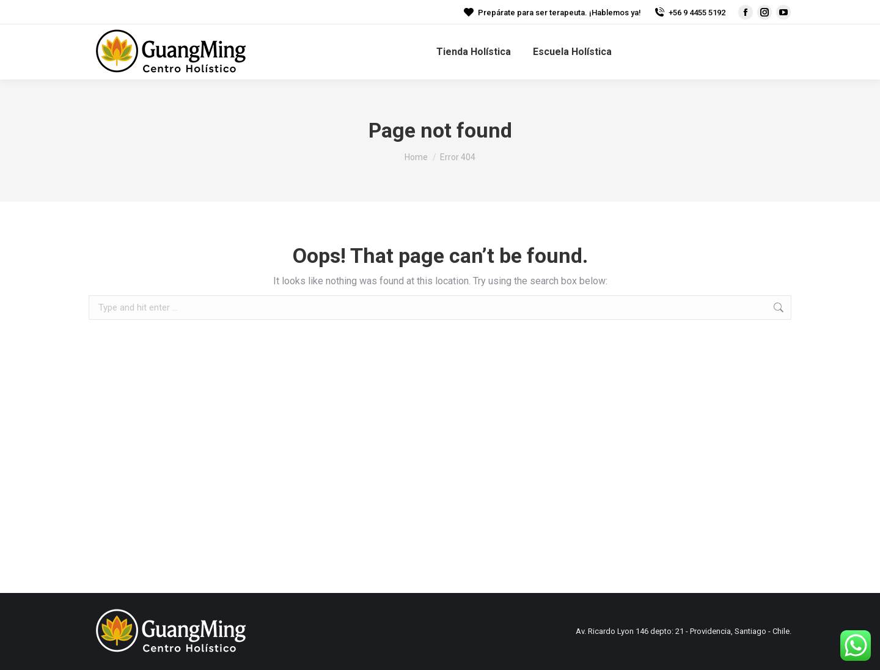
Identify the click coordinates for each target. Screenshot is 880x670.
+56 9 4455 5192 (689, 12)
